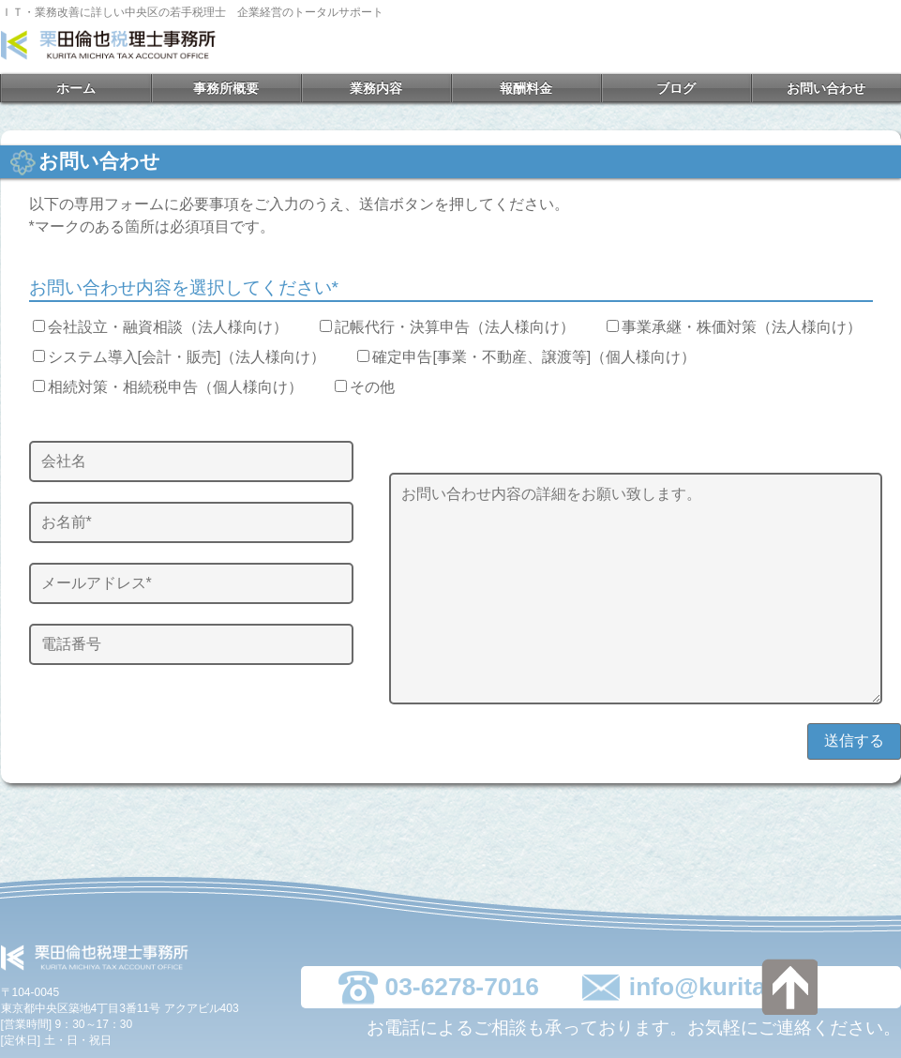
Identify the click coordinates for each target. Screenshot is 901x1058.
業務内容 (376, 88)
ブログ (676, 88)
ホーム (76, 88)
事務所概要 (226, 88)
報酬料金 (526, 88)
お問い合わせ (826, 88)
